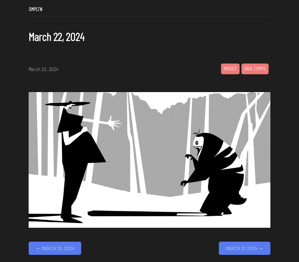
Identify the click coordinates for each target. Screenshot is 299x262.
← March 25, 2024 (55, 248)
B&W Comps (255, 68)
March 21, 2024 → (244, 248)
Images (230, 68)
